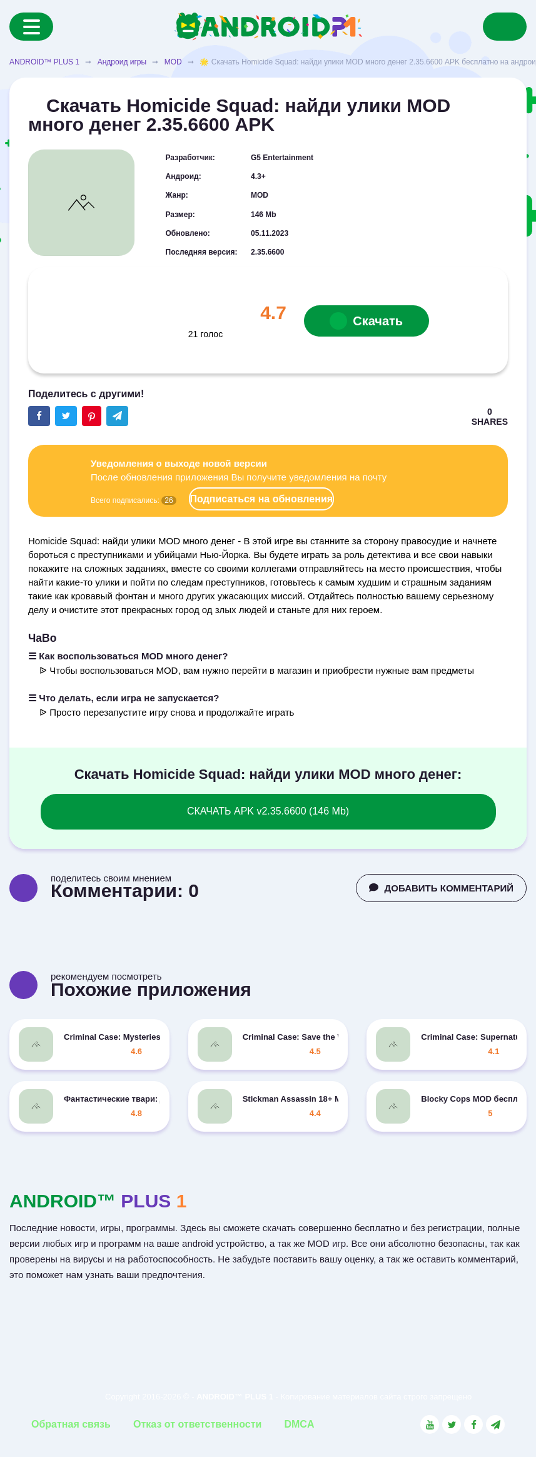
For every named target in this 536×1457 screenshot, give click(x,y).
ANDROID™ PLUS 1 (44, 62)
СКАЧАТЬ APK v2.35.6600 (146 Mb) (268, 811)
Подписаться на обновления (261, 499)
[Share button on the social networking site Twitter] (66, 416)
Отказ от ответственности (197, 1424)
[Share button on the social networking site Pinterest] (91, 416)
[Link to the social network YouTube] (429, 1424)
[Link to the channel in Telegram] (495, 1424)
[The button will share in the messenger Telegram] (117, 416)
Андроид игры (122, 62)
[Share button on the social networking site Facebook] (39, 416)
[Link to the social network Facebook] (473, 1424)
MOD (173, 62)
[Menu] (31, 27)
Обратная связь (71, 1424)
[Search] (505, 27)
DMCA (299, 1424)
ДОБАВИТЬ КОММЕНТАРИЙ (441, 888)
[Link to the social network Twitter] (451, 1424)
